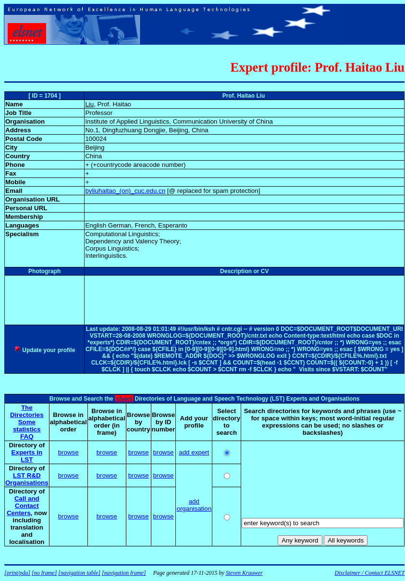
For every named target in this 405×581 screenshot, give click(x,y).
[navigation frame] (124, 572)
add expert (194, 452)
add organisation (193, 505)
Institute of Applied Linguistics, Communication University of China (178, 121)
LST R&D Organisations (27, 479)
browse (68, 452)
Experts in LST (27, 456)
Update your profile (44, 350)
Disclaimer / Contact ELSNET (369, 572)
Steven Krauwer (244, 572)
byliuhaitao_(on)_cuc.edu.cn (125, 190)
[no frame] (44, 572)
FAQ (26, 436)
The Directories (27, 411)
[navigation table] (79, 572)
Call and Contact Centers (23, 506)
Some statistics (27, 425)
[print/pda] (17, 572)
